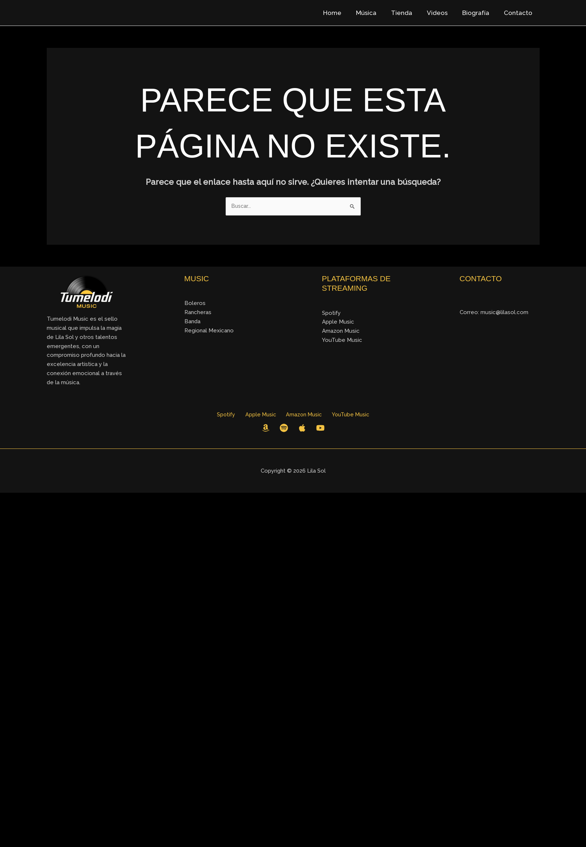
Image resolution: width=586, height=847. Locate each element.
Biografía (479, 12)
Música (376, 12)
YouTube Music (342, 340)
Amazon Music (341, 331)
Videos (442, 12)
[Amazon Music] (265, 428)
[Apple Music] (302, 428)
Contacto (519, 12)
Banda (192, 321)
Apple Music (338, 322)
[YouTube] (320, 428)
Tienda (409, 12)
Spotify (331, 313)
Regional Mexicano (209, 331)
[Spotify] (284, 428)
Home (344, 12)
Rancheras (197, 312)
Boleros (195, 303)
